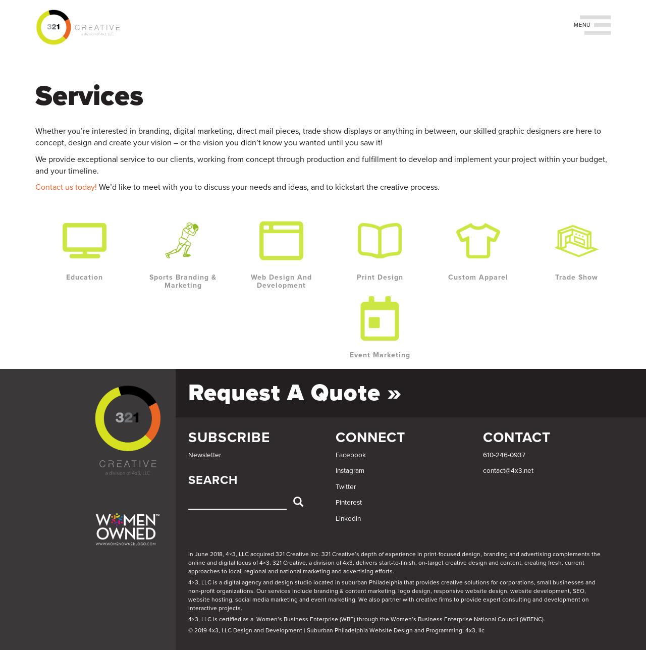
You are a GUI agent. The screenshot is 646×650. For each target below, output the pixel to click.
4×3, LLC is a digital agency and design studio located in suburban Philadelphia (295, 582)
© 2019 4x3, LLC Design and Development (245, 630)
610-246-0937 (504, 455)
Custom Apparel (478, 277)
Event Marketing (380, 355)
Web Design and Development (281, 281)
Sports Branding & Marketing (183, 281)
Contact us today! (66, 187)
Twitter (346, 487)
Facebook (351, 455)
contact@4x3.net (508, 471)
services (279, 590)
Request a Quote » (295, 393)
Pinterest (349, 503)
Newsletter (204, 455)
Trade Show (576, 277)
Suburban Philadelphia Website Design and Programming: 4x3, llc (395, 630)
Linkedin (348, 519)
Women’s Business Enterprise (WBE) (305, 619)
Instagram (350, 471)
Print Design (380, 277)
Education (84, 277)
